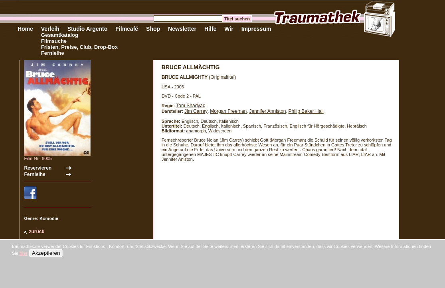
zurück (36, 231)
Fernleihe (52, 53)
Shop (153, 29)
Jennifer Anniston (267, 111)
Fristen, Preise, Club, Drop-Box (79, 47)
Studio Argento (87, 29)
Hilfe (210, 29)
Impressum (256, 29)
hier (24, 253)
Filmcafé (126, 29)
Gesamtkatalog (59, 35)
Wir (228, 29)
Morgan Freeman (228, 111)
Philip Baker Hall (306, 111)
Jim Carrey (196, 111)
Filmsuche (54, 41)
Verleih (50, 29)
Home (25, 29)
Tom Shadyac (190, 105)
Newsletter (182, 29)
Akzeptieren (46, 253)
